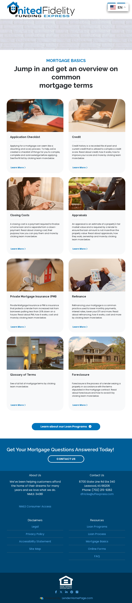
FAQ (97, 556)
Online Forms (97, 549)
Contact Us (66, 459)
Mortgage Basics (97, 541)
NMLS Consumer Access (35, 506)
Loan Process (97, 534)
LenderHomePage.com (77, 598)
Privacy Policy (35, 534)
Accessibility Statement (35, 541)
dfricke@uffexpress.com (97, 494)
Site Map (35, 549)
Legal (35, 527)
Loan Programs (97, 527)
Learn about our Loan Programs (66, 427)
